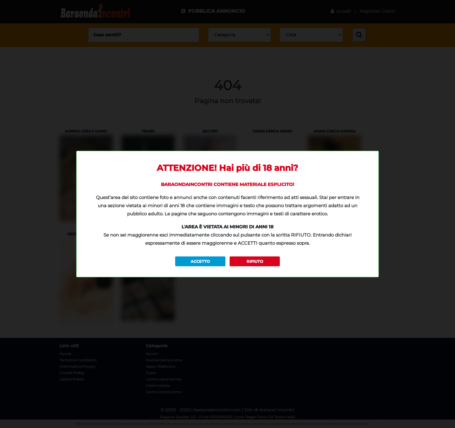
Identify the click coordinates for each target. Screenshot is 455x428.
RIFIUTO (255, 261)
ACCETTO (200, 261)
